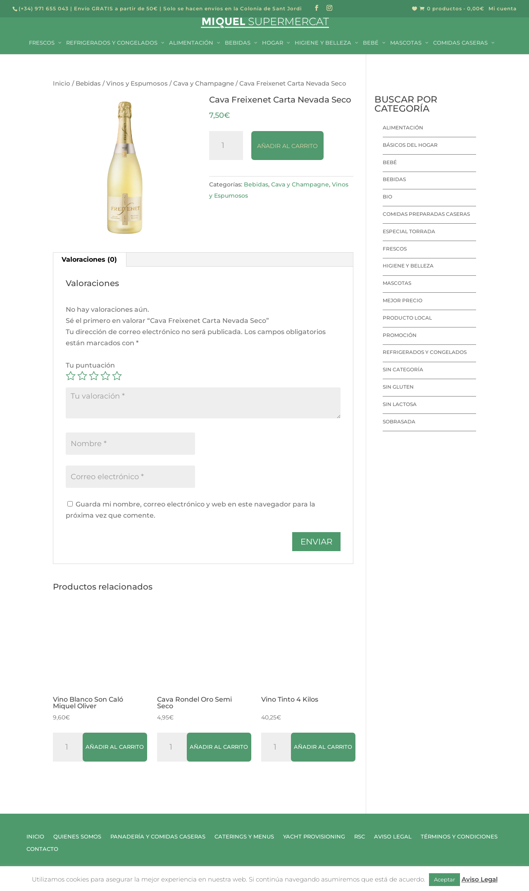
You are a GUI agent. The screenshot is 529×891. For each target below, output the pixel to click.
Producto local (407, 318)
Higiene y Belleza (408, 266)
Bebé (390, 162)
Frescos (395, 249)
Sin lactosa (400, 404)
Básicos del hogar (410, 145)
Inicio (61, 83)
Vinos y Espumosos (137, 83)
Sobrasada (399, 421)
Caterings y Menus (244, 837)
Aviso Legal (393, 837)
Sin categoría (403, 369)
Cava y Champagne (203, 83)
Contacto (42, 849)
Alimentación (403, 127)
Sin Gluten (398, 387)
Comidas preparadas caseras (426, 214)
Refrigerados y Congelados (425, 352)
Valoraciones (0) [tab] (89, 259)
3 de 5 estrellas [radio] (94, 376)
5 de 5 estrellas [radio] (117, 376)
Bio (387, 196)
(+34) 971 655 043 (44, 8)
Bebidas (88, 83)
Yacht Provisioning (314, 837)
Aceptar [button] (444, 879)
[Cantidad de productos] (226, 145)
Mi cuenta (502, 9)
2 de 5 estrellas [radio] (82, 376)
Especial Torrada (409, 231)
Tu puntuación (90, 365)
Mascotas (397, 283)
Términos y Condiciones (459, 837)
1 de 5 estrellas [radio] (71, 376)
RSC (359, 837)
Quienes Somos (77, 837)
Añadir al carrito (287, 146)
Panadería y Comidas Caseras (157, 837)
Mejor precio (402, 300)
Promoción (400, 335)
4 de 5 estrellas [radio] (105, 376)
